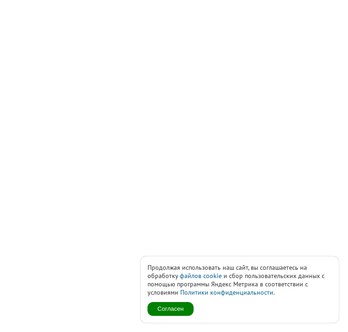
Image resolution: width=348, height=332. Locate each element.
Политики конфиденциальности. (227, 292)
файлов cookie (201, 276)
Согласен (171, 308)
